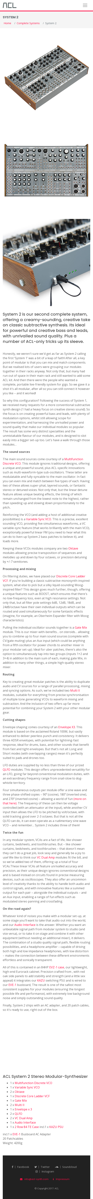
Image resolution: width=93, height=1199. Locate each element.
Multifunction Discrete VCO (33, 1083)
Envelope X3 (66, 727)
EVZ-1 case (56, 967)
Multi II (75, 690)
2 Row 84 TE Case (27, 1127)
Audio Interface (24, 925)
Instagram (44, 1171)
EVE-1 (12, 985)
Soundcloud (66, 1167)
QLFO (6, 770)
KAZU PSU (56, 1127)
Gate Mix (81, 627)
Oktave (73, 548)
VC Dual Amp (46, 857)
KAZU (41, 980)
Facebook (20, 1167)
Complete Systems (28, 23)
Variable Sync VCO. (39, 519)
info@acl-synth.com (34, 1179)
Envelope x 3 (23, 1109)
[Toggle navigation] (85, 5)
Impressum (61, 1179)
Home (7, 23)
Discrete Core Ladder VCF (32, 1096)
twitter (42, 1167)
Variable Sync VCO (27, 1087)
